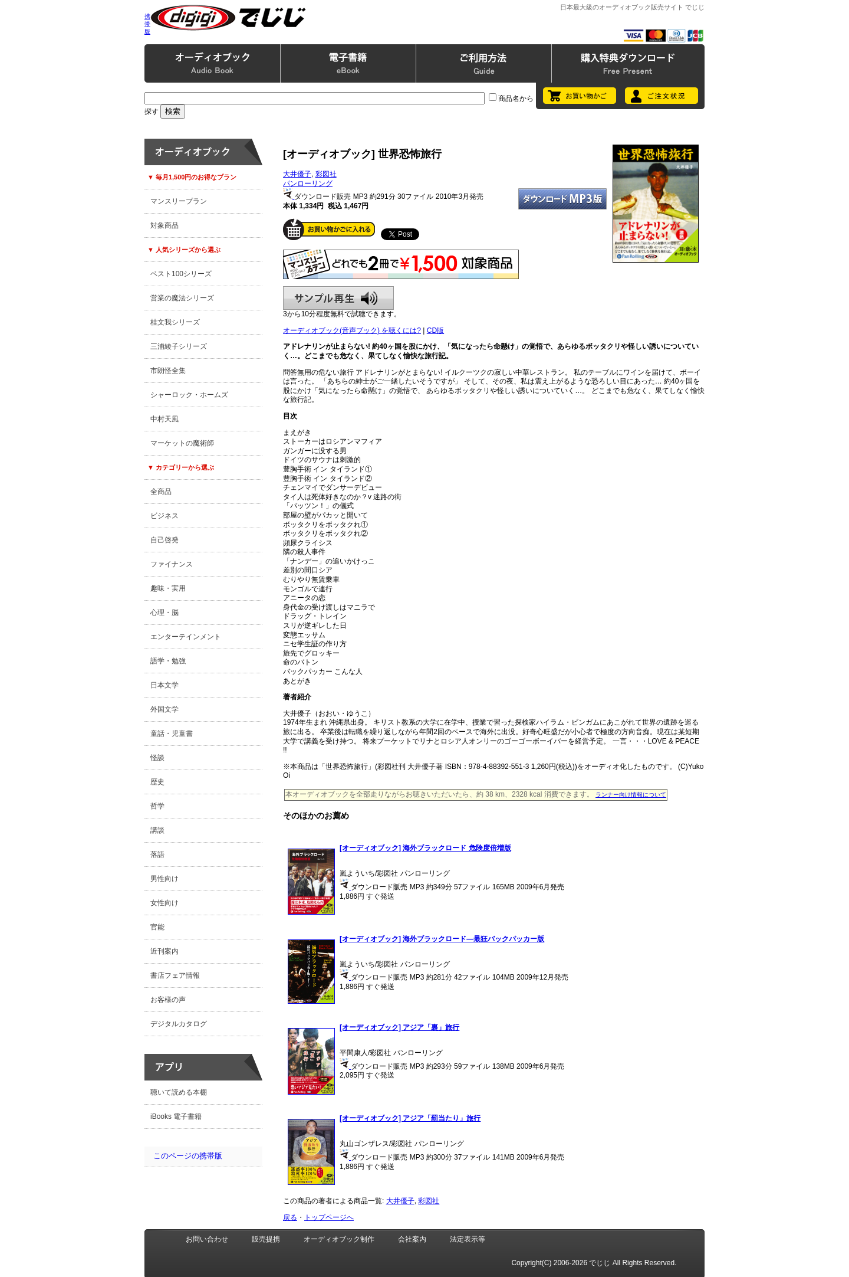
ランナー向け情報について (630, 794)
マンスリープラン (178, 201)
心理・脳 (164, 612)
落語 (157, 854)
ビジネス (164, 516)
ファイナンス (171, 564)
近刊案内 (164, 951)
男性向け (164, 879)
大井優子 (297, 174)
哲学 (157, 806)
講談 (157, 830)
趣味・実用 (168, 588)
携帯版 (147, 24)
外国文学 (164, 709)
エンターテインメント (185, 637)
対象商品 (164, 225)
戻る (290, 1217)
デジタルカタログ (178, 1024)
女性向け (164, 903)
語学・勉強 (168, 661)
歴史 (157, 782)
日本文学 (164, 685)
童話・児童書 (171, 733)
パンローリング (308, 183)
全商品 (161, 491)
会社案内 (412, 1239)
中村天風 (164, 419)
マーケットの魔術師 (182, 443)
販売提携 (266, 1239)
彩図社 (326, 174)
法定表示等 (467, 1239)
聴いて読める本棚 (178, 1092)
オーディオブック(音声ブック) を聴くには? (352, 330)
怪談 (157, 758)
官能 (157, 927)
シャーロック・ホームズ (189, 395)
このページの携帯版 (187, 1155)
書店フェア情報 (175, 975)
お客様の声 (168, 1000)
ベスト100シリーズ (181, 274)
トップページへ (329, 1217)
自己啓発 (164, 540)
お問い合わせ (207, 1239)
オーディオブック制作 (339, 1239)
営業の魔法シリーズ (182, 298)
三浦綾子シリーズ (178, 346)
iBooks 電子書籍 (176, 1116)
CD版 (435, 330)
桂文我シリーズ (175, 322)
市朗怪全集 (168, 370)
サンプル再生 (338, 298)
